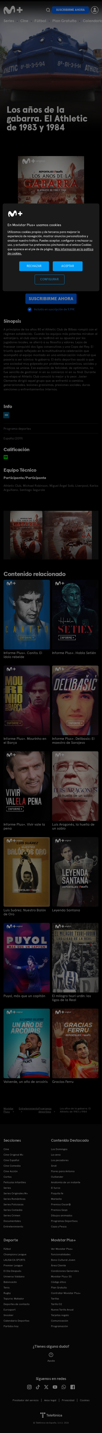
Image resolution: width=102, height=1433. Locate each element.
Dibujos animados (61, 1215)
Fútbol (40, 20)
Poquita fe (57, 1193)
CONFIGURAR (49, 279)
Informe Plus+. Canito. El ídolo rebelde (23, 655)
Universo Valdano (14, 1276)
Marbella (56, 1198)
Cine (24, 20)
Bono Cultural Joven (63, 1259)
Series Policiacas (13, 1204)
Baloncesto (10, 1282)
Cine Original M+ (13, 1154)
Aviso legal (50, 1400)
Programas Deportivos (64, 1221)
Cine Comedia (12, 1165)
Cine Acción (11, 1171)
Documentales (12, 1221)
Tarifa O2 (56, 1304)
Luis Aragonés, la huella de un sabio (73, 826)
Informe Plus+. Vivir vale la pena (24, 826)
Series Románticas (14, 1198)
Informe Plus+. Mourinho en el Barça (25, 741)
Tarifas (55, 1298)
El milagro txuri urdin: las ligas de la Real (71, 998)
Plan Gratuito (64, 20)
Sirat (54, 1165)
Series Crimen (12, 1215)
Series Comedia (13, 1210)
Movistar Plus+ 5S (61, 1276)
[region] (51, 247)
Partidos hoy (11, 1326)
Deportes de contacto (17, 1304)
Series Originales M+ (16, 1193)
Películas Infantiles (15, 1182)
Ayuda (51, 1357)
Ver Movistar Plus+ (62, 1248)
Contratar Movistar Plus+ (66, 1293)
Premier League (13, 1265)
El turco (55, 1187)
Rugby (7, 1293)
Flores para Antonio (63, 1171)
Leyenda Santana (66, 910)
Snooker (8, 1315)
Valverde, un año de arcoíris (26, 1082)
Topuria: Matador (14, 1298)
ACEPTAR (67, 266)
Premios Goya (59, 1210)
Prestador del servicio (26, 1400)
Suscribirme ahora (70, 9)
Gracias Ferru (63, 1082)
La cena (55, 1154)
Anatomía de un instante (65, 1182)
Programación (59, 1326)
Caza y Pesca (58, 1226)
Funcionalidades (60, 1254)
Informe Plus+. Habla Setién (74, 653)
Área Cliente (58, 1265)
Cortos (7, 1176)
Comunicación (59, 1320)
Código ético (58, 1282)
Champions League (15, 1254)
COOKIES (84, 1400)
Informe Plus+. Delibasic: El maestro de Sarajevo (73, 741)
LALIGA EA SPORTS (14, 1259)
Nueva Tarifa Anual (62, 1309)
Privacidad (68, 1400)
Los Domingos (59, 1149)
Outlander (57, 1176)
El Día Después (12, 1271)
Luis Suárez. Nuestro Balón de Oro (25, 912)
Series (9, 20)
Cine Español (11, 1160)
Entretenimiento (13, 1226)
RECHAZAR (34, 266)
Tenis (6, 1287)
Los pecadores (59, 1160)
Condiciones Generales (65, 1271)
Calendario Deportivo (16, 1320)
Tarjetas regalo (60, 1315)
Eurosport (9, 1309)
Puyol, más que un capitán (24, 996)
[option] (26, 535)
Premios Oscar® (61, 1204)
